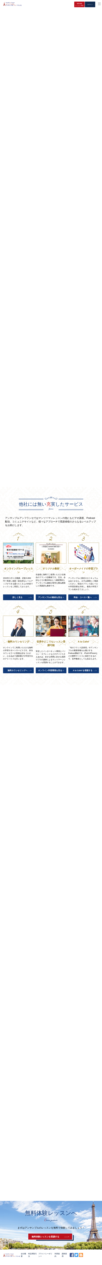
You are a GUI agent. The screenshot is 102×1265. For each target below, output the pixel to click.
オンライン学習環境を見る (50, 672)
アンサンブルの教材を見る (50, 599)
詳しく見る (17, 599)
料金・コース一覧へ (82, 599)
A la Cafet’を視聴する (82, 672)
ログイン (90, 4)
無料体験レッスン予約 (79, 4)
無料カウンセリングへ (17, 672)
